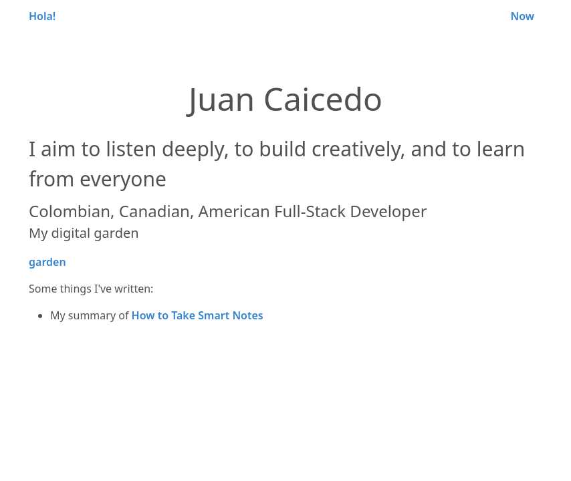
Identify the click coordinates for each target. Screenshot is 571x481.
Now (522, 16)
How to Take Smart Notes (197, 315)
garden (47, 262)
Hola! (42, 16)
